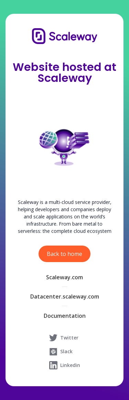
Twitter (63, 338)
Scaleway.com (64, 277)
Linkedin (64, 365)
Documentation (65, 316)
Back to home (64, 254)
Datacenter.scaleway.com (64, 296)
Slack (61, 351)
